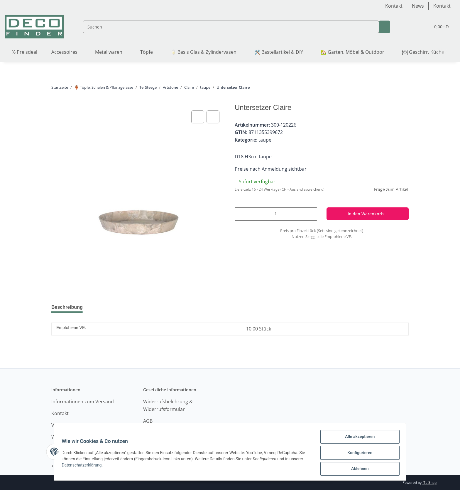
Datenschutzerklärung (84, 466)
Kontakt (393, 6)
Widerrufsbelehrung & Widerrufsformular (168, 405)
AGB (148, 421)
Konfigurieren (357, 454)
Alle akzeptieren (358, 438)
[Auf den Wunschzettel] (213, 116)
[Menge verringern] (241, 214)
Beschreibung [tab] (68, 307)
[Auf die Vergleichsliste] (197, 116)
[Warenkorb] (436, 27)
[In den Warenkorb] (368, 213)
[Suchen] (225, 27)
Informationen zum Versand (82, 401)
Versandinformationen (76, 425)
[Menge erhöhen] (310, 214)
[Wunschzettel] (411, 27)
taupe (264, 140)
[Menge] (276, 214)
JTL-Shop (429, 482)
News (418, 6)
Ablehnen (357, 469)
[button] (397, 27)
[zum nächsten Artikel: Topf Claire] (403, 87)
